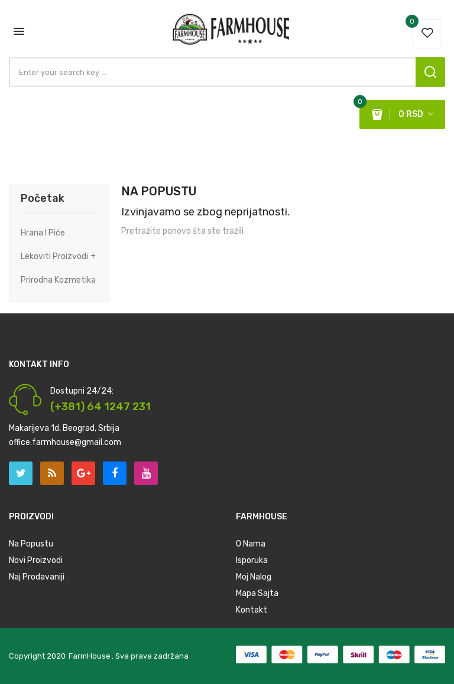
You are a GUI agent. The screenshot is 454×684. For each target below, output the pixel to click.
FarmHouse (90, 656)
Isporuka (252, 560)
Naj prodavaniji (36, 577)
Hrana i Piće (43, 233)
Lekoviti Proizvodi (54, 256)
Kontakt (251, 610)
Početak (42, 198)
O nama (250, 544)
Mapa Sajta (257, 593)
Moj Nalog (253, 577)
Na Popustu (31, 544)
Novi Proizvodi (36, 560)
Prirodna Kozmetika (58, 280)
